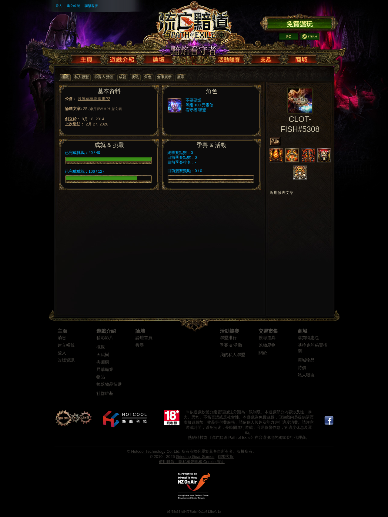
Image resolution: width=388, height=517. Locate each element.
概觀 (100, 347)
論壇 (140, 331)
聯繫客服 (91, 6)
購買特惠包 (308, 337)
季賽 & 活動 (231, 345)
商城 (302, 331)
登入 (58, 6)
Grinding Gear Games (195, 456)
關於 (263, 353)
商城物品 (306, 360)
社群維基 (104, 393)
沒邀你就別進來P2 (94, 98)
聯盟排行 (228, 337)
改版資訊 (66, 360)
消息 (62, 337)
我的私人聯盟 (232, 354)
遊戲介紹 (106, 331)
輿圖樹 (102, 362)
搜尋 (139, 345)
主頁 (62, 331)
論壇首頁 (143, 337)
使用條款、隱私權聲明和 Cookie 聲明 (192, 461)
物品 (100, 377)
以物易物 (267, 345)
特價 (302, 367)
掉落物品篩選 (109, 384)
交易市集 (268, 331)
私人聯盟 (306, 375)
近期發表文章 (281, 193)
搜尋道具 (267, 337)
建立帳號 (73, 6)
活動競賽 (229, 331)
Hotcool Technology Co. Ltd (155, 451)
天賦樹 (102, 354)
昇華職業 (104, 369)
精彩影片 (104, 337)
